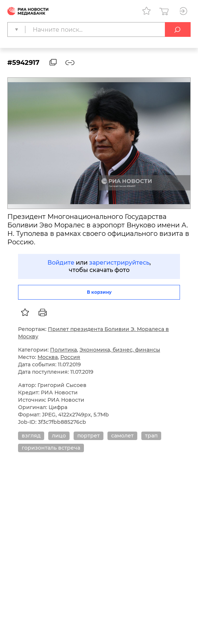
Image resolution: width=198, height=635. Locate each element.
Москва (48, 357)
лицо (59, 435)
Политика (63, 349)
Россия (70, 357)
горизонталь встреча (51, 447)
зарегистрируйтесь (119, 262)
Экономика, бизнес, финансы (119, 349)
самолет (122, 435)
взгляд (31, 435)
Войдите (60, 262)
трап (151, 435)
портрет (88, 435)
